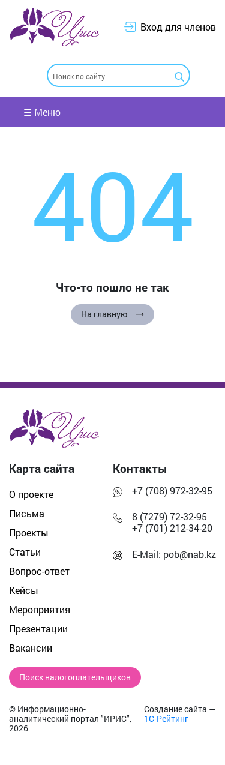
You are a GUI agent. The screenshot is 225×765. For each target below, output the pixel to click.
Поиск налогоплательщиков (75, 677)
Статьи (25, 551)
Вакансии (30, 647)
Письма (26, 513)
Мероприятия (39, 609)
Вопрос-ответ (39, 571)
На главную (112, 314)
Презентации (38, 628)
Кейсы (23, 590)
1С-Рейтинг (166, 718)
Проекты (29, 532)
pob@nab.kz (189, 554)
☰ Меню (42, 112)
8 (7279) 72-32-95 (169, 516)
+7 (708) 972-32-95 (172, 490)
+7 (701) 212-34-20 (172, 527)
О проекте (31, 494)
